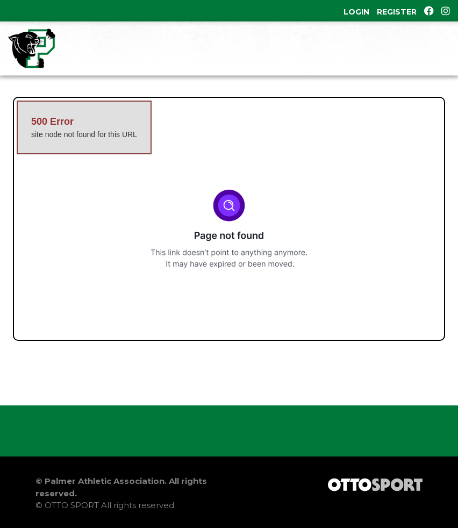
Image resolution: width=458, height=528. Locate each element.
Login (356, 12)
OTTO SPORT (72, 505)
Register (397, 12)
